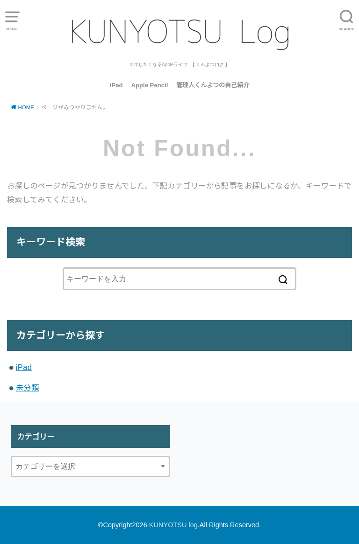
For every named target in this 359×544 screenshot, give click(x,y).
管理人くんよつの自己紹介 (212, 85)
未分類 (27, 388)
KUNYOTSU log (173, 525)
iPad (116, 85)
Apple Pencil (149, 85)
